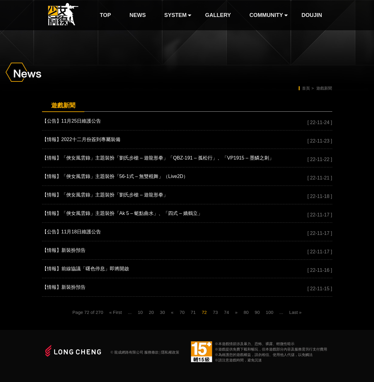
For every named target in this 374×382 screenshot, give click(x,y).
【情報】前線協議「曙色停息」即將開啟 (85, 268)
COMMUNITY (266, 15)
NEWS (137, 15)
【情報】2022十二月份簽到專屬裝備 (81, 139)
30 (162, 312)
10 (140, 312)
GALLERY (218, 15)
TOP (105, 15)
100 (269, 312)
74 (226, 312)
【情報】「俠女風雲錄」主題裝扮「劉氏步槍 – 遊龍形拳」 (105, 194)
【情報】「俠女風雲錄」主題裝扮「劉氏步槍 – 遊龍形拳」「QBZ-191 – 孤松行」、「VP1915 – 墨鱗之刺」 (158, 157)
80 (246, 312)
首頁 (306, 88)
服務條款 (151, 352)
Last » (295, 312)
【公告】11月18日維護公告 (71, 231)
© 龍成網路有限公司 (127, 352)
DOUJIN (311, 15)
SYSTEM (175, 15)
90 (257, 312)
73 (215, 312)
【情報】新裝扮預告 (64, 250)
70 (182, 312)
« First (115, 312)
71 (193, 312)
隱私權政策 (170, 352)
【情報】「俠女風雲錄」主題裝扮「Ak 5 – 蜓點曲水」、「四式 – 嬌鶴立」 (122, 213)
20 (151, 312)
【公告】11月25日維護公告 (71, 120)
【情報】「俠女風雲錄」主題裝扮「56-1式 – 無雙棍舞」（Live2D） (115, 176)
